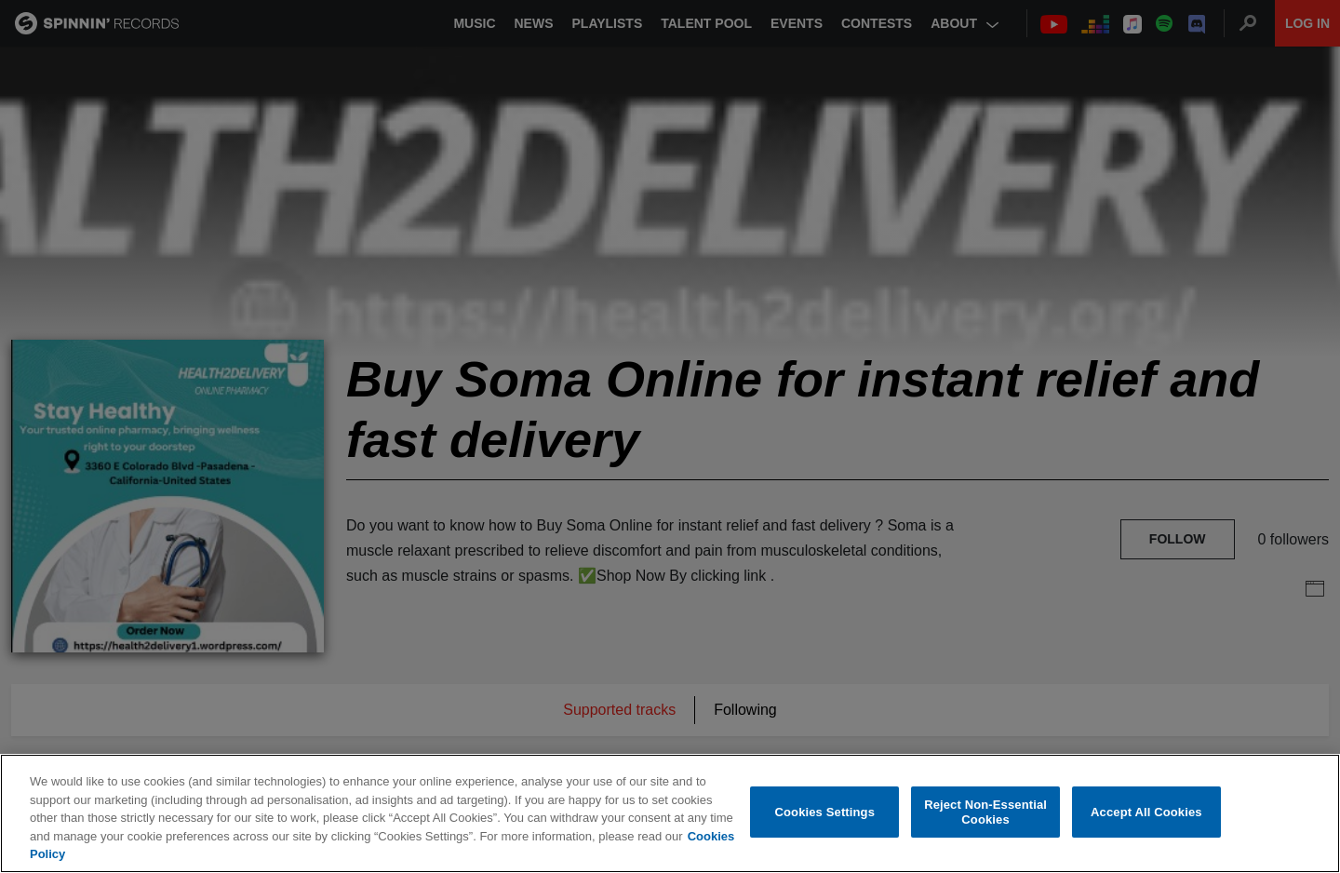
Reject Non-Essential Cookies (985, 813)
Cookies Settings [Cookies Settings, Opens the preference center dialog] (825, 813)
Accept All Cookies (1146, 813)
